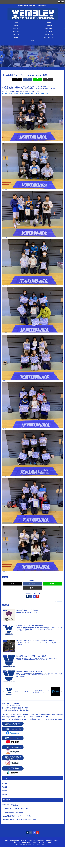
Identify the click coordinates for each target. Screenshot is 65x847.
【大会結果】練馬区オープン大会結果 (12, 812)
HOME (6, 840)
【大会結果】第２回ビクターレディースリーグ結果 (16, 816)
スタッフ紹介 (24, 840)
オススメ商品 (49, 840)
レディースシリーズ (41, 842)
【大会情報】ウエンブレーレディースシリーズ (15, 808)
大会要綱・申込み (26, 842)
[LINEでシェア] (37, 79)
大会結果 (5, 577)
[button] (48, 79)
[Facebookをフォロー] (30, 596)
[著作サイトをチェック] (27, 596)
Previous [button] (2, 56)
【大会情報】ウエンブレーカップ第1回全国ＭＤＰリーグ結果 (19, 819)
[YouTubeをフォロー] (37, 596)
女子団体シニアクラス (31, 94)
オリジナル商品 (40, 840)
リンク (49, 842)
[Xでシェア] (17, 79)
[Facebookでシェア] (27, 79)
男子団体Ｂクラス (18, 94)
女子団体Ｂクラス (43, 94)
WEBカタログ (56, 840)
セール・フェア (32, 840)
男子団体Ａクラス (7, 94)
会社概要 (12, 840)
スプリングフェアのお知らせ (10, 805)
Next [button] (63, 56)
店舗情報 (17, 840)
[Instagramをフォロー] (34, 596)
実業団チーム (17, 842)
